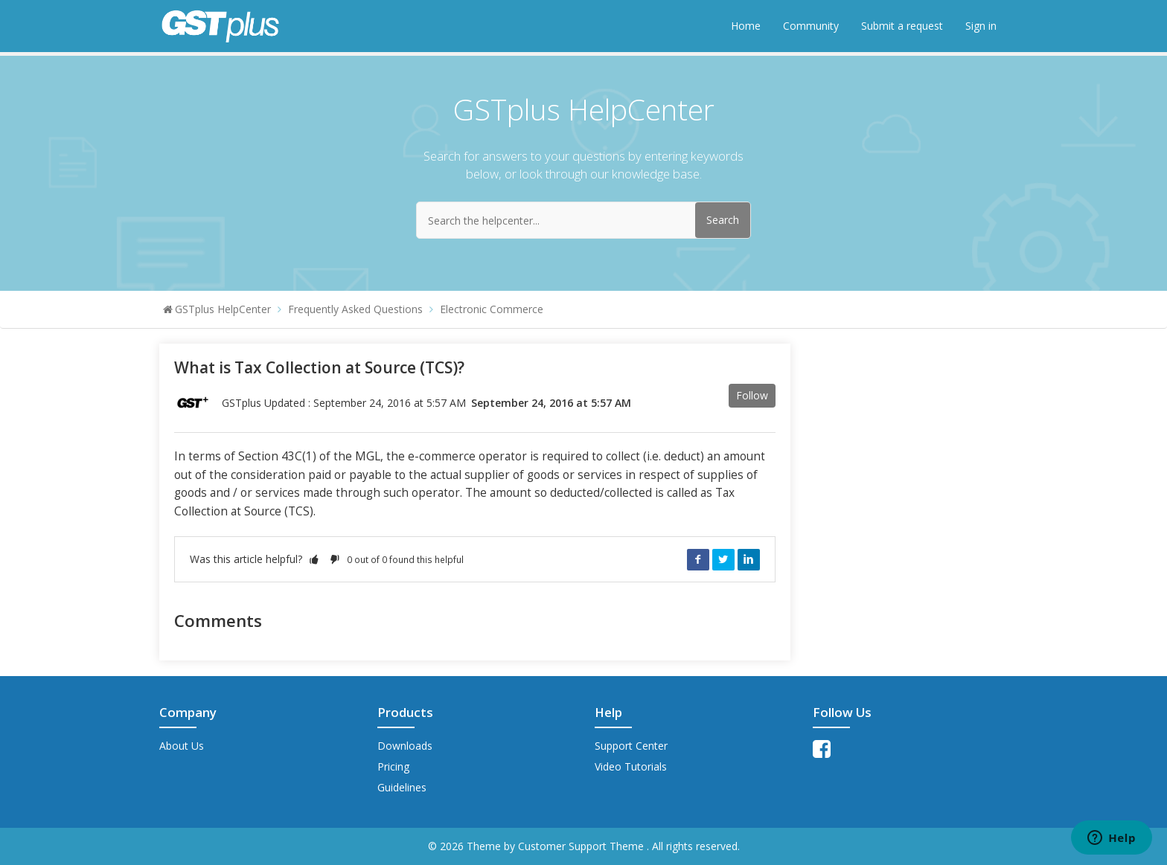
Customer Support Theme (582, 846)
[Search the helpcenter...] (583, 220)
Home (746, 26)
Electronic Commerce (491, 309)
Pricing (393, 766)
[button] (314, 559)
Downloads (404, 746)
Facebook (698, 559)
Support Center (631, 746)
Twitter (723, 559)
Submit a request (902, 26)
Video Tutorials (631, 766)
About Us (181, 746)
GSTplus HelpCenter (223, 309)
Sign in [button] (981, 26)
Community (811, 26)
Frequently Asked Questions (355, 309)
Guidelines (401, 787)
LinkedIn (749, 559)
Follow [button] (752, 395)
